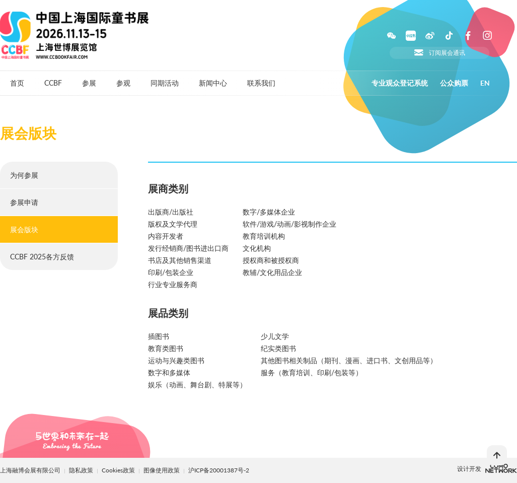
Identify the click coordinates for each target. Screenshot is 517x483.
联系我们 (261, 83)
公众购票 (454, 83)
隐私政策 (81, 470)
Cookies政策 (119, 470)
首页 (17, 83)
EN (485, 83)
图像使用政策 (162, 470)
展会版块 (24, 229)
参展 (89, 83)
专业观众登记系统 (400, 83)
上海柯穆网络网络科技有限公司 (501, 468)
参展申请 (24, 202)
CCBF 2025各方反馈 (42, 256)
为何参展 (24, 175)
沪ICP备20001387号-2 (218, 470)
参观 (123, 83)
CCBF (53, 83)
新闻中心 (213, 83)
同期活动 (165, 83)
